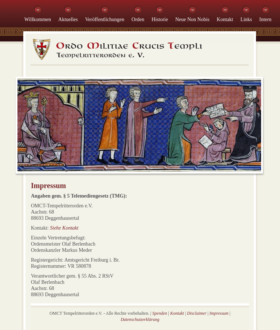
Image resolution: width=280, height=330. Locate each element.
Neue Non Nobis (192, 19)
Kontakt (225, 19)
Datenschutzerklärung (140, 319)
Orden (138, 19)
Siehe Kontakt (64, 228)
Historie (160, 19)
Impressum (218, 313)
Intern (265, 19)
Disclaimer (196, 313)
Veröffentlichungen (104, 19)
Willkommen (37, 19)
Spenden (159, 313)
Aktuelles (68, 19)
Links (246, 19)
